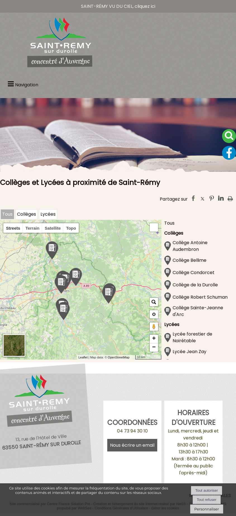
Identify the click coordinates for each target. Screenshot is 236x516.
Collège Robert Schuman (200, 297)
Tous (7, 214)
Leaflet (83, 357)
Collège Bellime (189, 260)
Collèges (26, 214)
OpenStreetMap (119, 357)
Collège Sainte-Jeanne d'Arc (198, 311)
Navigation (26, 85)
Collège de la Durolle (195, 285)
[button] (154, 227)
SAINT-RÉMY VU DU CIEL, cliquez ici (118, 6)
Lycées (48, 214)
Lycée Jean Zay (189, 351)
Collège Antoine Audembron (190, 246)
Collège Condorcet (193, 272)
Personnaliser (206, 509)
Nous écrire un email (132, 445)
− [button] (154, 347)
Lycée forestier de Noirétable (192, 337)
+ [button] (154, 339)
